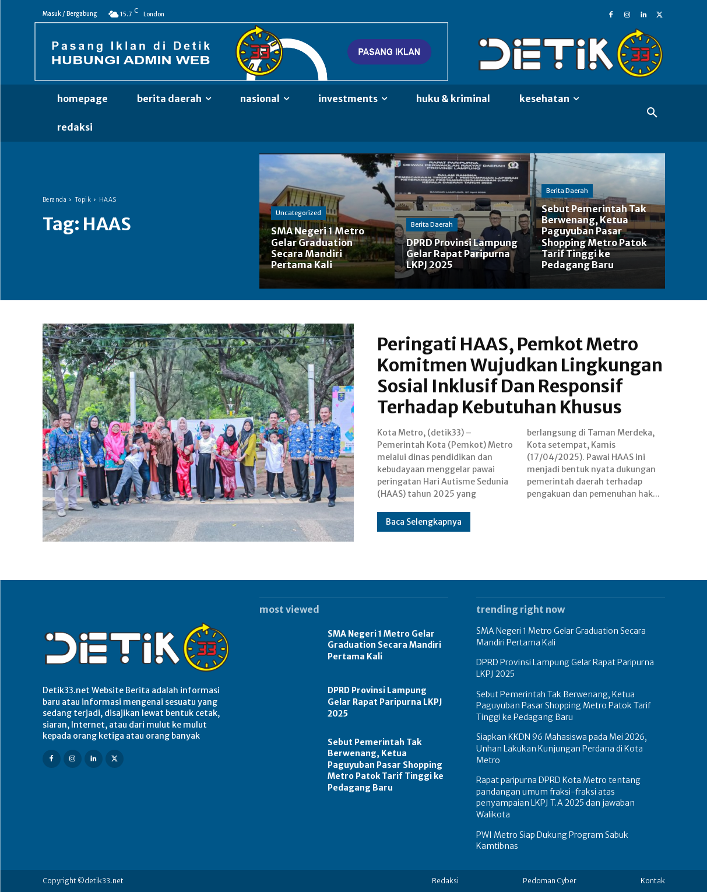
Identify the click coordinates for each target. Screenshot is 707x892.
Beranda (55, 199)
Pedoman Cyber (549, 880)
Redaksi (445, 880)
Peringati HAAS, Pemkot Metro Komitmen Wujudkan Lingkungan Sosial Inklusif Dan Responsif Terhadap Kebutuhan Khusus (520, 375)
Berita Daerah (432, 224)
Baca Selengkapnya (424, 522)
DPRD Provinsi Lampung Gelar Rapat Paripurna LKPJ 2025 (385, 701)
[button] (652, 113)
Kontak (653, 880)
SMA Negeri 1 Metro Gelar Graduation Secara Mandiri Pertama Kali (384, 645)
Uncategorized (298, 213)
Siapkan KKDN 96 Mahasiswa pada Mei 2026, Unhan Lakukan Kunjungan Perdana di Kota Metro (561, 748)
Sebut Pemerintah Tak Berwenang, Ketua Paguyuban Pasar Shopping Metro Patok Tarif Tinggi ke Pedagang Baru (386, 765)
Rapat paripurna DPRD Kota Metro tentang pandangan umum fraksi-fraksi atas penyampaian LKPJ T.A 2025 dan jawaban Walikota (558, 797)
